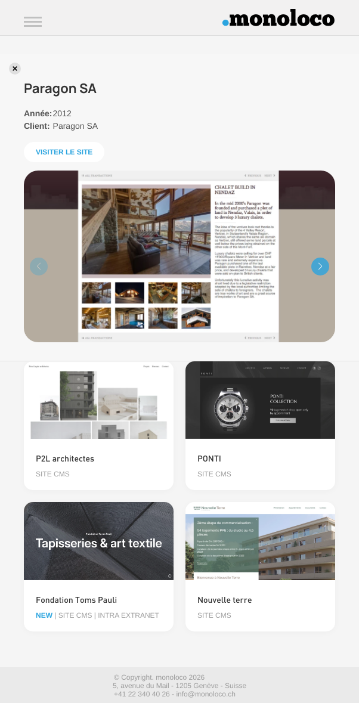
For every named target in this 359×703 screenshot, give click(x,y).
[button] (320, 266)
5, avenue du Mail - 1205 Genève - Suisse (179, 686)
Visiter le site (64, 152)
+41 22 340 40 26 (142, 694)
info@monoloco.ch (206, 694)
